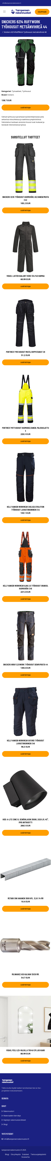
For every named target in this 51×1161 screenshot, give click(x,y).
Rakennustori (8, 1111)
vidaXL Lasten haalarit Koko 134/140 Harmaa (26, 276)
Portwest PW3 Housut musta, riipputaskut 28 (25, 352)
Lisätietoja (25, 107)
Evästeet (25, 1154)
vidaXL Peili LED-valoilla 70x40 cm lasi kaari (25, 1050)
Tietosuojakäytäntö (38, 1154)
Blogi (5, 1124)
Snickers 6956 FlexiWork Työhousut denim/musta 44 (25, 664)
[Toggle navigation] (4, 12)
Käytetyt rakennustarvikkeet (14, 1120)
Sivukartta (25, 1157)
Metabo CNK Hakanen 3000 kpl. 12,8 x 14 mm (25, 898)
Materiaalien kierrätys (12, 1115)
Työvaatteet (16, 91)
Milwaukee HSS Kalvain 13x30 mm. (25, 974)
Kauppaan (42, 12)
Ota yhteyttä (16, 1154)
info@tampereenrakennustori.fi (11, 3)
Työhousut (26, 91)
